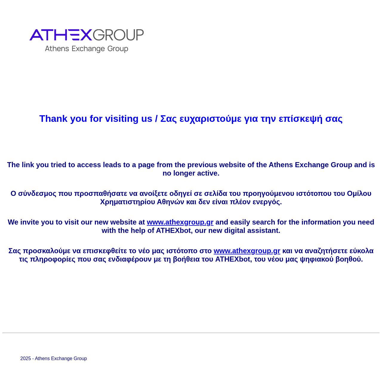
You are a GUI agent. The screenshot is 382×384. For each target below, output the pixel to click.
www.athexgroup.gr (180, 222)
